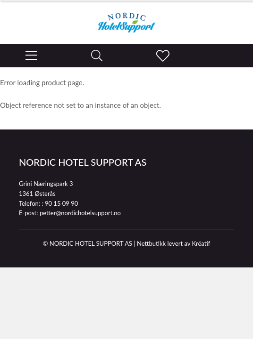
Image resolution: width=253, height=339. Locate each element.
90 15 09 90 (61, 203)
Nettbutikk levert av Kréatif (173, 243)
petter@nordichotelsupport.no (80, 213)
